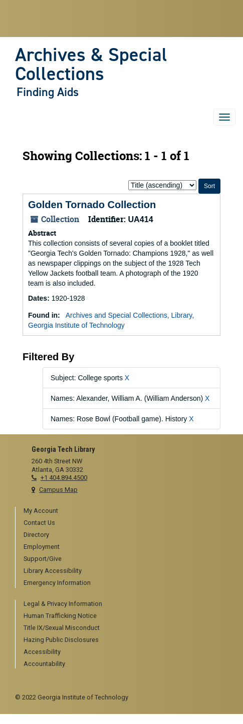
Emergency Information (57, 582)
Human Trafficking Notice (60, 615)
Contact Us (39, 522)
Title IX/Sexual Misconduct (62, 627)
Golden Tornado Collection (92, 204)
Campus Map (58, 489)
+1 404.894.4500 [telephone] (64, 477)
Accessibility (42, 651)
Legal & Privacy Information (63, 603)
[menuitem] (126, 511)
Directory (36, 534)
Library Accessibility (53, 570)
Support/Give (43, 558)
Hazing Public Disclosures (61, 639)
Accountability (44, 663)
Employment (42, 546)
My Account (41, 510)
